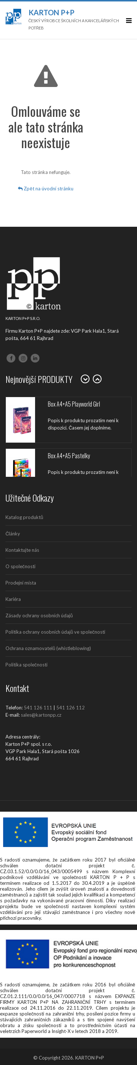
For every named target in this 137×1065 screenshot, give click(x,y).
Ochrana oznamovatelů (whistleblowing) (48, 648)
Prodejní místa (20, 583)
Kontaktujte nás (22, 550)
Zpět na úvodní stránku (45, 188)
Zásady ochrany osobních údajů (39, 615)
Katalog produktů (24, 517)
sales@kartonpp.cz (41, 715)
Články (12, 534)
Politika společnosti (26, 665)
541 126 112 (70, 707)
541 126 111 (38, 707)
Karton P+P (51, 12)
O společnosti (20, 566)
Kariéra (13, 599)
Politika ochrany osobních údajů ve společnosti (55, 632)
